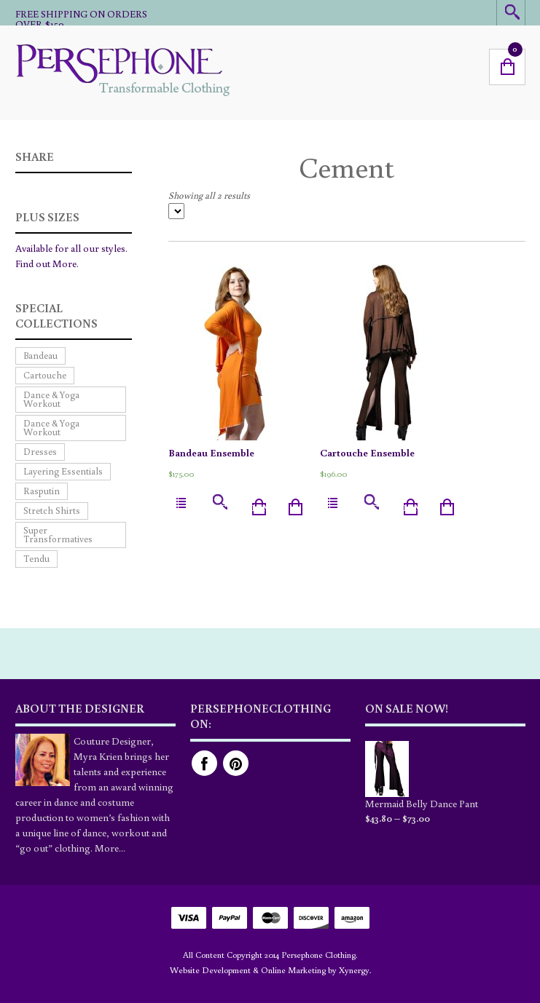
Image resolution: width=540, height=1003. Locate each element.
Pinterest (236, 763)
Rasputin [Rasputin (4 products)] (41, 491)
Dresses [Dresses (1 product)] (40, 451)
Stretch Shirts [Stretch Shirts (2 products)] (51, 510)
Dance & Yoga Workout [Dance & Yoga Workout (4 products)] (51, 427)
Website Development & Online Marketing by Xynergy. (270, 969)
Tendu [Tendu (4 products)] (36, 558)
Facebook (204, 763)
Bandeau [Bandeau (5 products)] (40, 355)
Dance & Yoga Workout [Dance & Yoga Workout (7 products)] (51, 399)
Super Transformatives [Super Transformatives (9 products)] (58, 534)
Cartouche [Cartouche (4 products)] (44, 375)
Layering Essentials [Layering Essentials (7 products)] (63, 471)
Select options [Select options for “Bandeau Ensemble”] (237, 507)
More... (110, 848)
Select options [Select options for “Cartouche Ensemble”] (389, 507)
